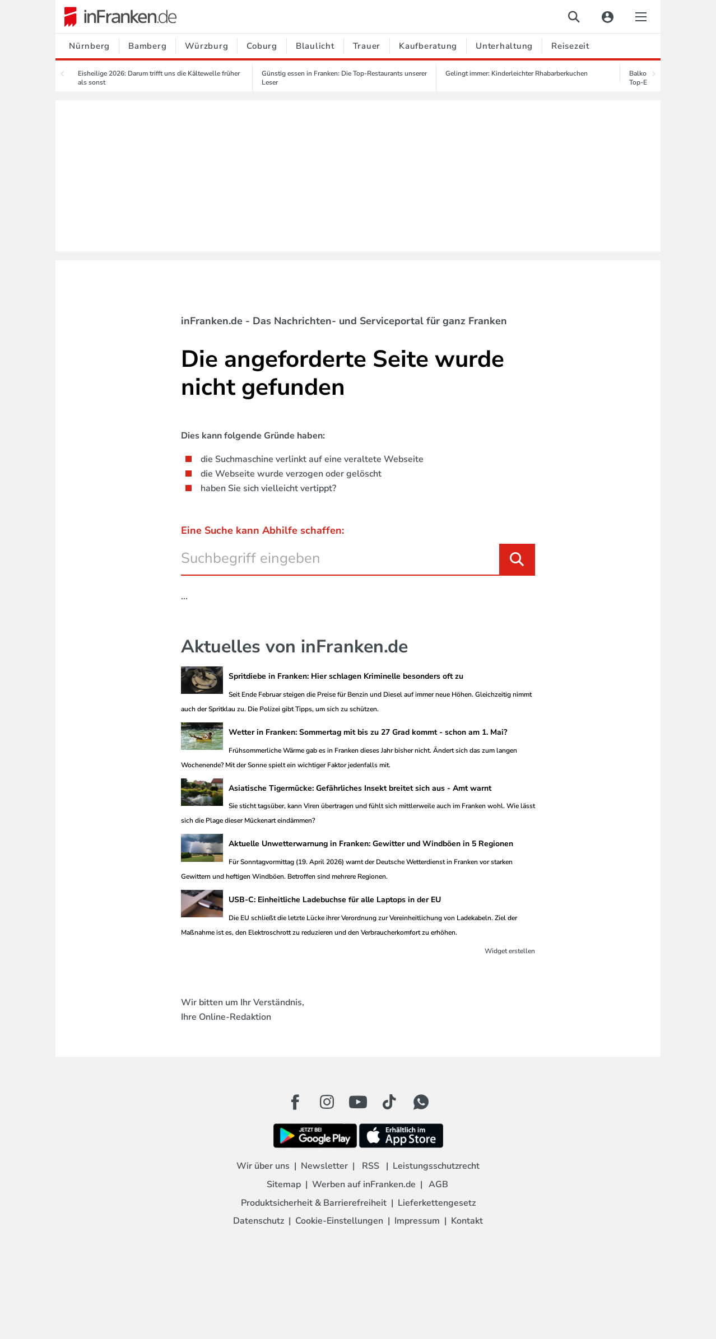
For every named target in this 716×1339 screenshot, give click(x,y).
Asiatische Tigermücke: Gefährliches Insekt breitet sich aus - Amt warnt (360, 788)
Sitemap (284, 1184)
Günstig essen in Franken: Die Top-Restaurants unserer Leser (344, 78)
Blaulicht (315, 46)
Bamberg (147, 46)
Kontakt (467, 1221)
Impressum (417, 1221)
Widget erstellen (510, 950)
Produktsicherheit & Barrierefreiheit (314, 1203)
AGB (438, 1184)
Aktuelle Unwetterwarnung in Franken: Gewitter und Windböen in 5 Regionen (371, 843)
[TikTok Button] (389, 1102)
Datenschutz (258, 1221)
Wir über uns (263, 1166)
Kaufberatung (428, 46)
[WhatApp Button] (420, 1102)
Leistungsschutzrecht (436, 1166)
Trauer (367, 46)
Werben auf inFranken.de (364, 1184)
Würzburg (206, 46)
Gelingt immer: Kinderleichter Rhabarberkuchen (516, 73)
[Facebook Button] (295, 1102)
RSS (370, 1166)
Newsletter (324, 1166)
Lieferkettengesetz (437, 1203)
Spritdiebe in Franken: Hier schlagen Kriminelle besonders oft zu (346, 676)
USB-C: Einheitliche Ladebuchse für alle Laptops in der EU (335, 899)
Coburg (262, 46)
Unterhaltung (504, 46)
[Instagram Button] (326, 1104)
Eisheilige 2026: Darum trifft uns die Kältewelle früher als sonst (159, 78)
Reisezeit (570, 46)
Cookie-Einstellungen (339, 1221)
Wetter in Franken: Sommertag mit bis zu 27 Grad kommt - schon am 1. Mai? (368, 732)
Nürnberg (89, 46)
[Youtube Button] (358, 1102)
